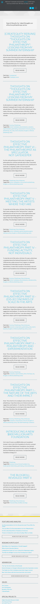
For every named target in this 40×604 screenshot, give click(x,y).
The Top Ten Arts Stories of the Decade (12, 537)
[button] (2, 2)
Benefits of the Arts (7, 561)
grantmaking (15, 121)
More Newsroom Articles (20, 547)
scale (13, 123)
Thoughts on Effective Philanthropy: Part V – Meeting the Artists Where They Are (20, 186)
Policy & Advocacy (20, 169)
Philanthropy (17, 118)
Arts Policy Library (6, 575)
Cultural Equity (5, 563)
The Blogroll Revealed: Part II (20, 448)
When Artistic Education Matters (10, 520)
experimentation (7, 121)
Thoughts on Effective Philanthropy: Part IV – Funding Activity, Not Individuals (20, 231)
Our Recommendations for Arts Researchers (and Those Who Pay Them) (18, 497)
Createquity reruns (14, 73)
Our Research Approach (8, 588)
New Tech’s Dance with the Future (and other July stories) (16, 544)
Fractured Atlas (13, 474)
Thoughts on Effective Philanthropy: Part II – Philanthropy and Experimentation (20, 320)
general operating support (26, 217)
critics (21, 171)
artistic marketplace (15, 119)
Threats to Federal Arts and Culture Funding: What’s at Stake (17, 504)
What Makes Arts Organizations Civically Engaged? (14, 517)
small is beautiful (19, 123)
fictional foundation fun (24, 436)
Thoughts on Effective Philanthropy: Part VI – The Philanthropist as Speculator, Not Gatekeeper (20, 139)
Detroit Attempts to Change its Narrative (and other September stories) (20, 539)
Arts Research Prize (7, 573)
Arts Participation (6, 559)
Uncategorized (12, 71)
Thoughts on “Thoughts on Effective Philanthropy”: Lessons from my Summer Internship (20, 87)
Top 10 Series (5, 577)
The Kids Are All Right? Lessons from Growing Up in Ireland (16, 524)
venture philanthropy (29, 438)
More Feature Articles (20, 508)
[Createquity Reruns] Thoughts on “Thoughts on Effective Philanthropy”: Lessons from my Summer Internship (20, 40)
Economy (11, 118)
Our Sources (5, 591)
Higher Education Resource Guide (10, 571)
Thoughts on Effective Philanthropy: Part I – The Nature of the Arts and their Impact (20, 364)
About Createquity (6, 586)
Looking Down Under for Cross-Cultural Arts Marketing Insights (18, 522)
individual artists (7, 219)
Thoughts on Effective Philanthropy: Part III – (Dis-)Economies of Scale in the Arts (20, 277)
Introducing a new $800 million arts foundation (20, 406)
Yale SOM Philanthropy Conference (25, 395)
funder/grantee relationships (10, 438)
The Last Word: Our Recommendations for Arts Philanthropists (17, 500)
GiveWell (20, 474)
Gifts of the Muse (28, 349)
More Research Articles (20, 528)
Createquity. (8, 8)
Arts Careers (5, 557)
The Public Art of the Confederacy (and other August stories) (17, 541)
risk (10, 123)
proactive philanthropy (28, 171)
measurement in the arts (24, 121)
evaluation (30, 119)
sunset (26, 1)
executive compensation (16, 306)
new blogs (24, 474)
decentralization (24, 119)
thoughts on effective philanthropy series (13, 173)
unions (29, 308)
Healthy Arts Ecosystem (8, 590)
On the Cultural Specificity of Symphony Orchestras (15, 502)
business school (14, 436)
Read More (20, 67)
